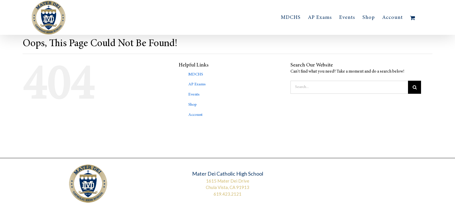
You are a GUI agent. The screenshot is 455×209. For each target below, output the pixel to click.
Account (195, 115)
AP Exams (197, 84)
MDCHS (195, 75)
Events (194, 95)
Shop (192, 105)
